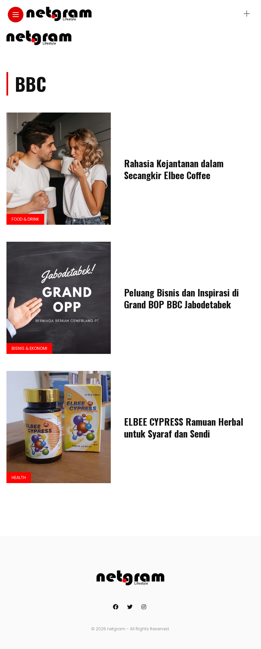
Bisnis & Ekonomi (29, 348)
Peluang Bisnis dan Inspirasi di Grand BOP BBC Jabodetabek (181, 298)
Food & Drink (25, 219)
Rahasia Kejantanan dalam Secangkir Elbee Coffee (174, 169)
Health (19, 477)
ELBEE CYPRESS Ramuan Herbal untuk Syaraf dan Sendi (183, 427)
